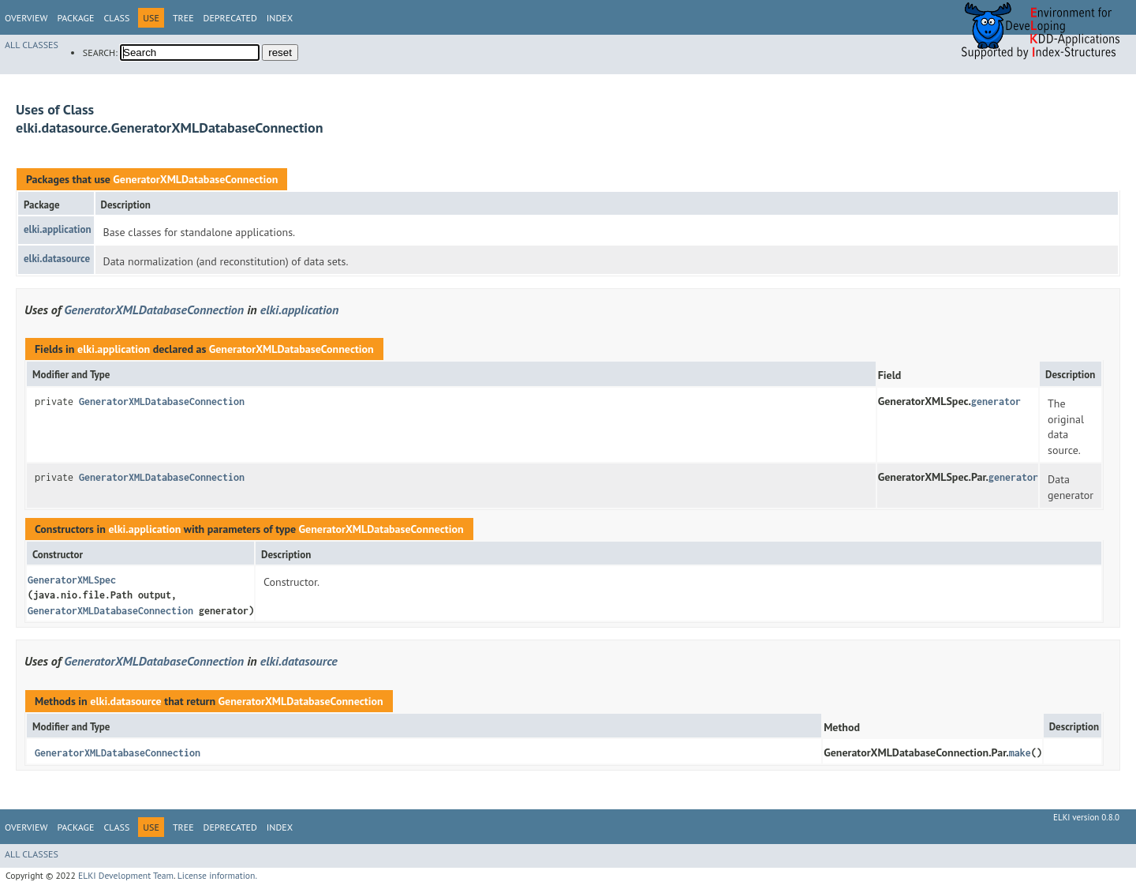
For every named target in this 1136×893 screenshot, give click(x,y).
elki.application (58, 229)
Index (280, 18)
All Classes (31, 45)
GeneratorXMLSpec (72, 580)
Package (75, 18)
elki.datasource (57, 258)
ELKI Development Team (126, 875)
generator (996, 401)
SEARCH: (100, 52)
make (1020, 753)
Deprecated (230, 18)
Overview (26, 18)
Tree (183, 18)
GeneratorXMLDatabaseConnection (195, 179)
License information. (217, 875)
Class (116, 18)
